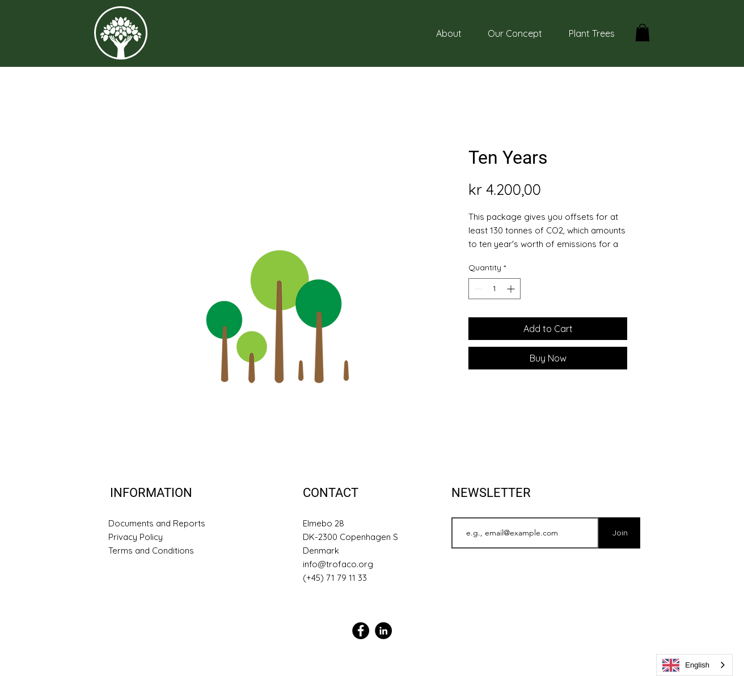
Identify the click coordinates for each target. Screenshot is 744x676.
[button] (642, 32)
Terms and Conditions (151, 550)
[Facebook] (360, 630)
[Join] (619, 533)
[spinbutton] (494, 289)
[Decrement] (477, 289)
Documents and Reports (156, 523)
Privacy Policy (135, 537)
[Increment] (512, 289)
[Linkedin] (383, 630)
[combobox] (694, 665)
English (685, 665)
